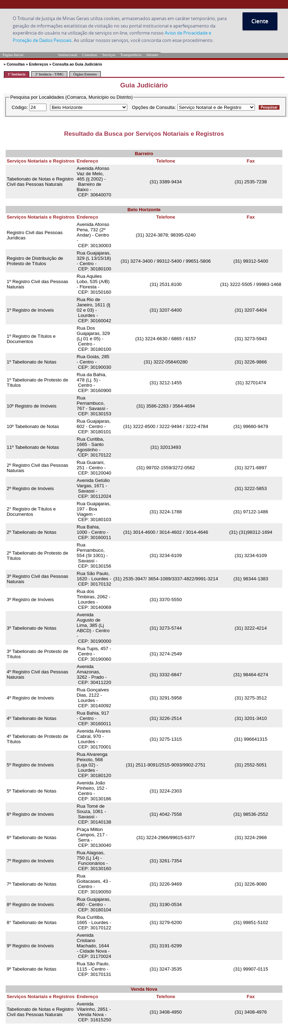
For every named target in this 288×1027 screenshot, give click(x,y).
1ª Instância (16, 74)
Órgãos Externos (85, 74)
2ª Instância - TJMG (49, 74)
